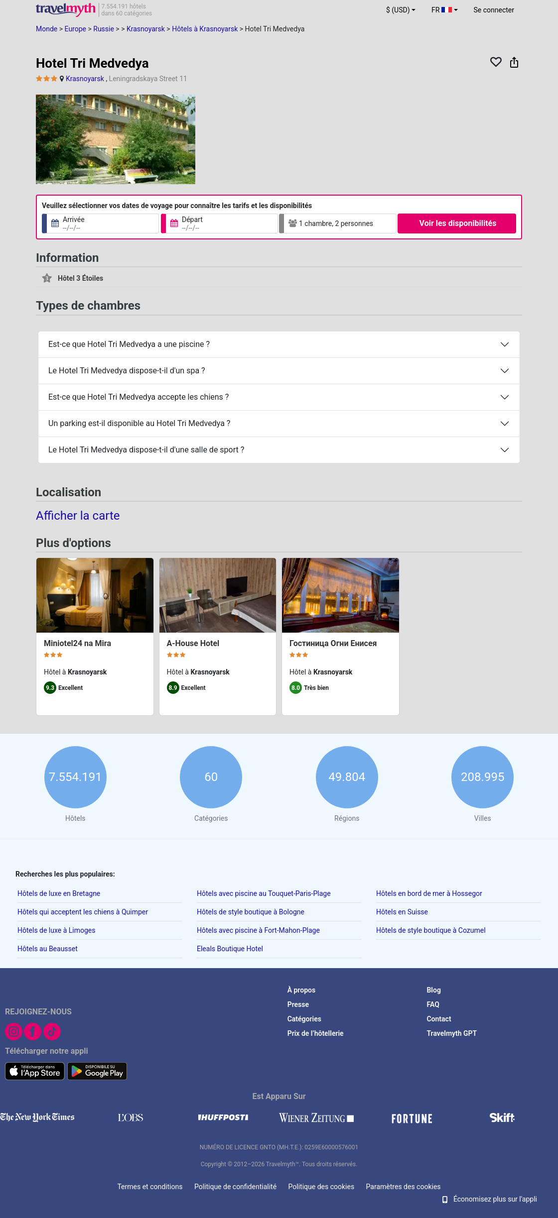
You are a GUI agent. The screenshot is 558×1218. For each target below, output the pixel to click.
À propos (301, 990)
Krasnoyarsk (85, 79)
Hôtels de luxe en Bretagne (58, 893)
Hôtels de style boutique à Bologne (250, 912)
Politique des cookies (321, 1187)
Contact (438, 1019)
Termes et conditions (149, 1187)
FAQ (432, 1004)
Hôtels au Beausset (47, 949)
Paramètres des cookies (403, 1187)
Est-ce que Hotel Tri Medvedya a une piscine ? (129, 344)
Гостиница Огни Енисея (333, 643)
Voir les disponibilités (458, 223)
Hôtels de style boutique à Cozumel (431, 930)
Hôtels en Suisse (402, 912)
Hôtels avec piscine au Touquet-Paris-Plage (264, 893)
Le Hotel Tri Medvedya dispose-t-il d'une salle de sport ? (146, 449)
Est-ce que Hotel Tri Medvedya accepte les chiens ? (138, 397)
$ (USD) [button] (398, 10)
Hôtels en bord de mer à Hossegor (429, 893)
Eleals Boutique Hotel (230, 949)
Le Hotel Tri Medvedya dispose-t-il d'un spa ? (126, 370)
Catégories (304, 1019)
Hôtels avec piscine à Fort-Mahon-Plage (258, 930)
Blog (433, 990)
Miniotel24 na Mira (77, 643)
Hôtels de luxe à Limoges (56, 930)
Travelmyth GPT (451, 1033)
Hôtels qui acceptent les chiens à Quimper (82, 912)
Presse (298, 1004)
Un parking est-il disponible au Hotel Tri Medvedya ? (139, 423)
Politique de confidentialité (235, 1187)
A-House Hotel (193, 643)
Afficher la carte (78, 515)
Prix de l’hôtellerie (315, 1033)
